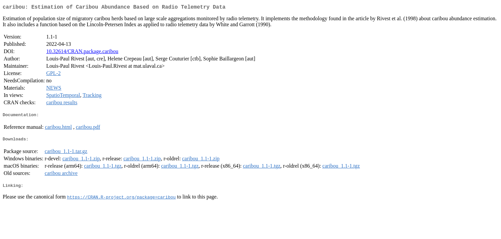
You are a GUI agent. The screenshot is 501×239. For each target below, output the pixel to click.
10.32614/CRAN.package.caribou (82, 52)
